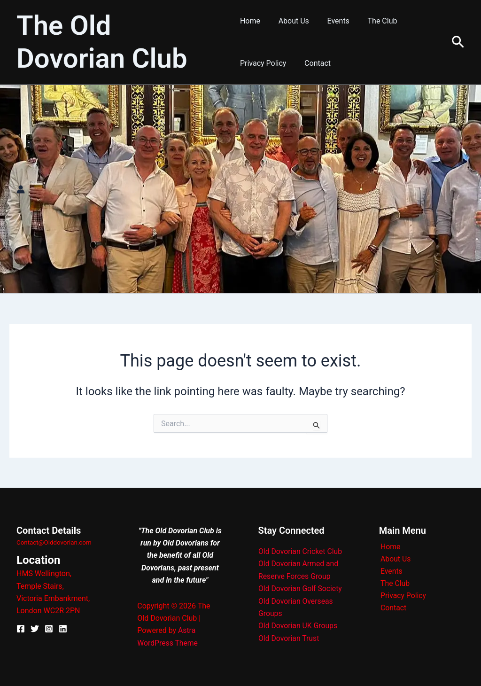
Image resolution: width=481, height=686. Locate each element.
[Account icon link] (20, 189)
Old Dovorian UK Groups (298, 625)
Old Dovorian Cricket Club (300, 551)
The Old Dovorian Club (101, 41)
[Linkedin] (63, 628)
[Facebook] (20, 628)
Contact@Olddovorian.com (54, 542)
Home (250, 20)
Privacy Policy (263, 63)
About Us (290, 20)
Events (332, 20)
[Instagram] (49, 628)
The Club (373, 20)
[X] (35, 628)
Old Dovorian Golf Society (300, 588)
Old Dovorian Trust (289, 637)
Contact (314, 63)
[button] (458, 42)
